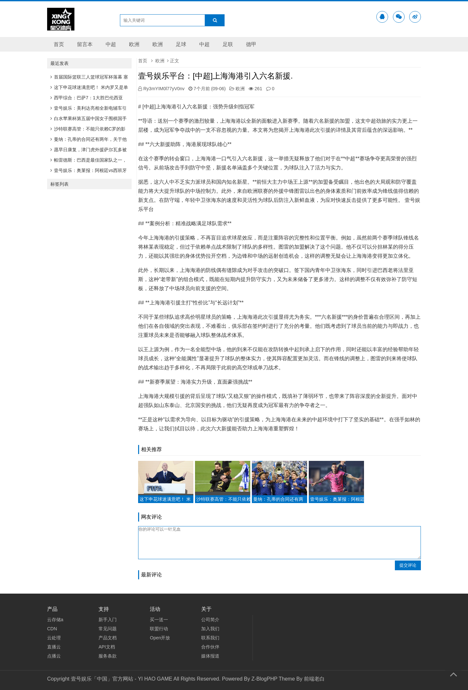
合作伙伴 (210, 646)
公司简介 (210, 619)
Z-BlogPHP (265, 679)
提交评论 (407, 565)
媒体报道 (210, 656)
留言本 (85, 44)
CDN (52, 628)
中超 (111, 44)
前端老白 (314, 679)
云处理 (54, 637)
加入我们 (210, 628)
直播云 (54, 646)
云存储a (55, 619)
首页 (59, 44)
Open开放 (160, 637)
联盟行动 (159, 628)
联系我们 (210, 637)
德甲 (251, 44)
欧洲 (134, 44)
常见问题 (107, 628)
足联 (228, 44)
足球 (181, 44)
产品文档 (107, 637)
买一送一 (159, 619)
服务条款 (107, 656)
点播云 (54, 656)
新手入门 (107, 619)
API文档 (106, 646)
